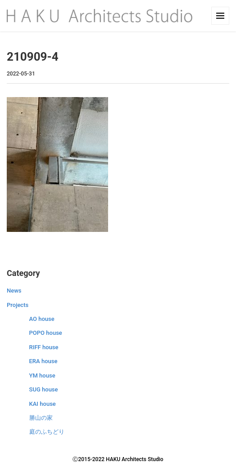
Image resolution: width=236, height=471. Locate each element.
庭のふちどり (46, 431)
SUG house (43, 389)
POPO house (45, 332)
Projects (17, 305)
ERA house (43, 361)
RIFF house (44, 347)
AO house (41, 318)
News (14, 290)
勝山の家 (41, 417)
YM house (42, 375)
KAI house (42, 403)
